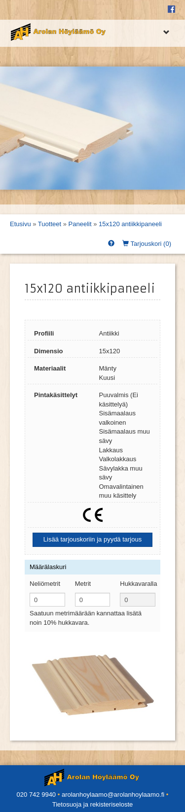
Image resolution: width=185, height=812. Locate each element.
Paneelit (80, 224)
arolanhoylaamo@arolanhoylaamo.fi (113, 794)
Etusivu (20, 224)
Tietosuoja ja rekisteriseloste (92, 804)
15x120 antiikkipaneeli (130, 224)
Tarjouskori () (146, 243)
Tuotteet (49, 224)
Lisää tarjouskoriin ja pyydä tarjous (92, 539)
